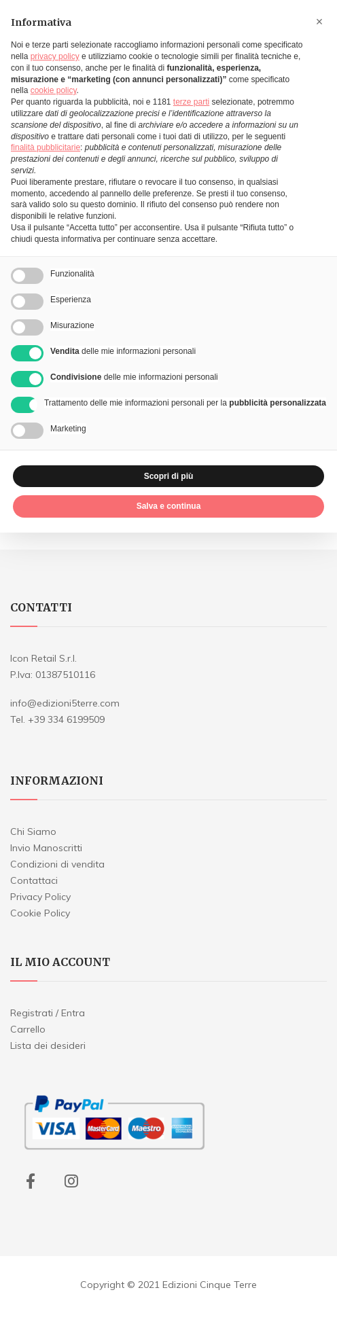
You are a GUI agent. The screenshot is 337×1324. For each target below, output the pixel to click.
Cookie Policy (40, 913)
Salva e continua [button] (169, 506)
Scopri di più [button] (169, 476)
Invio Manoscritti (46, 848)
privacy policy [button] (55, 56)
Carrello (28, 1029)
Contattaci (34, 880)
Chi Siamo (33, 831)
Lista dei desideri (48, 1045)
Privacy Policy (40, 897)
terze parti (191, 102)
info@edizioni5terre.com (65, 703)
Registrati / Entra (47, 1013)
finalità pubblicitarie (45, 147)
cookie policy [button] (54, 90)
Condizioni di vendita (57, 864)
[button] (319, 22)
